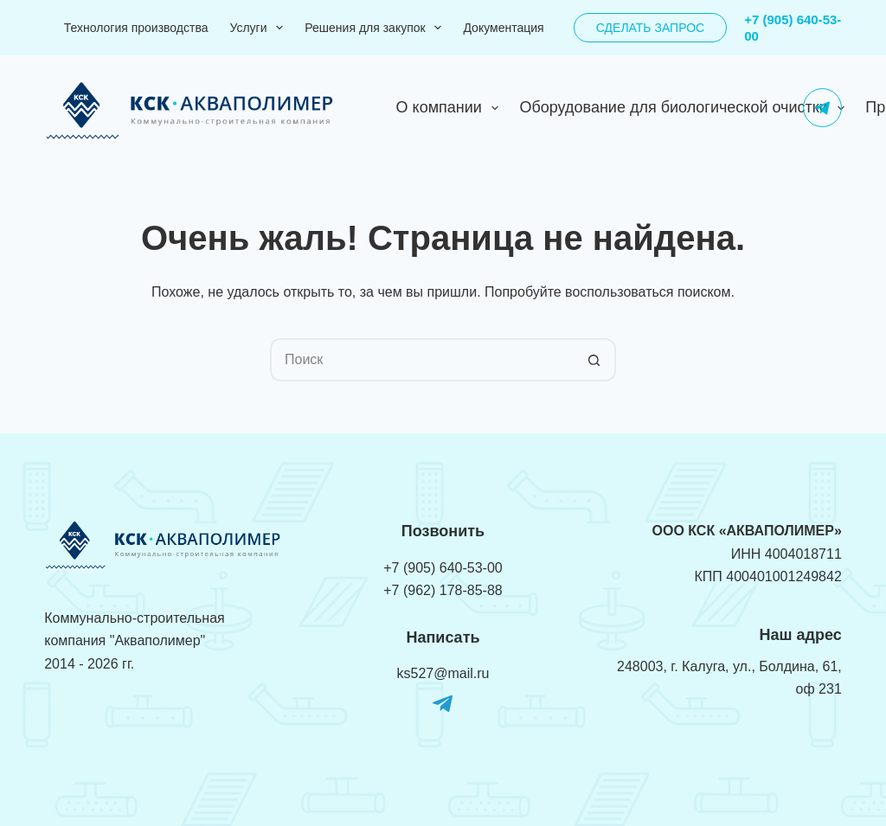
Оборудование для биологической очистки (685, 108)
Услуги (259, 27)
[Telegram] (822, 107)
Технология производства (136, 28)
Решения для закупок (376, 27)
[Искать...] (421, 359)
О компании (451, 108)
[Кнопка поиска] (594, 359)
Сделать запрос (650, 28)
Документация (503, 28)
